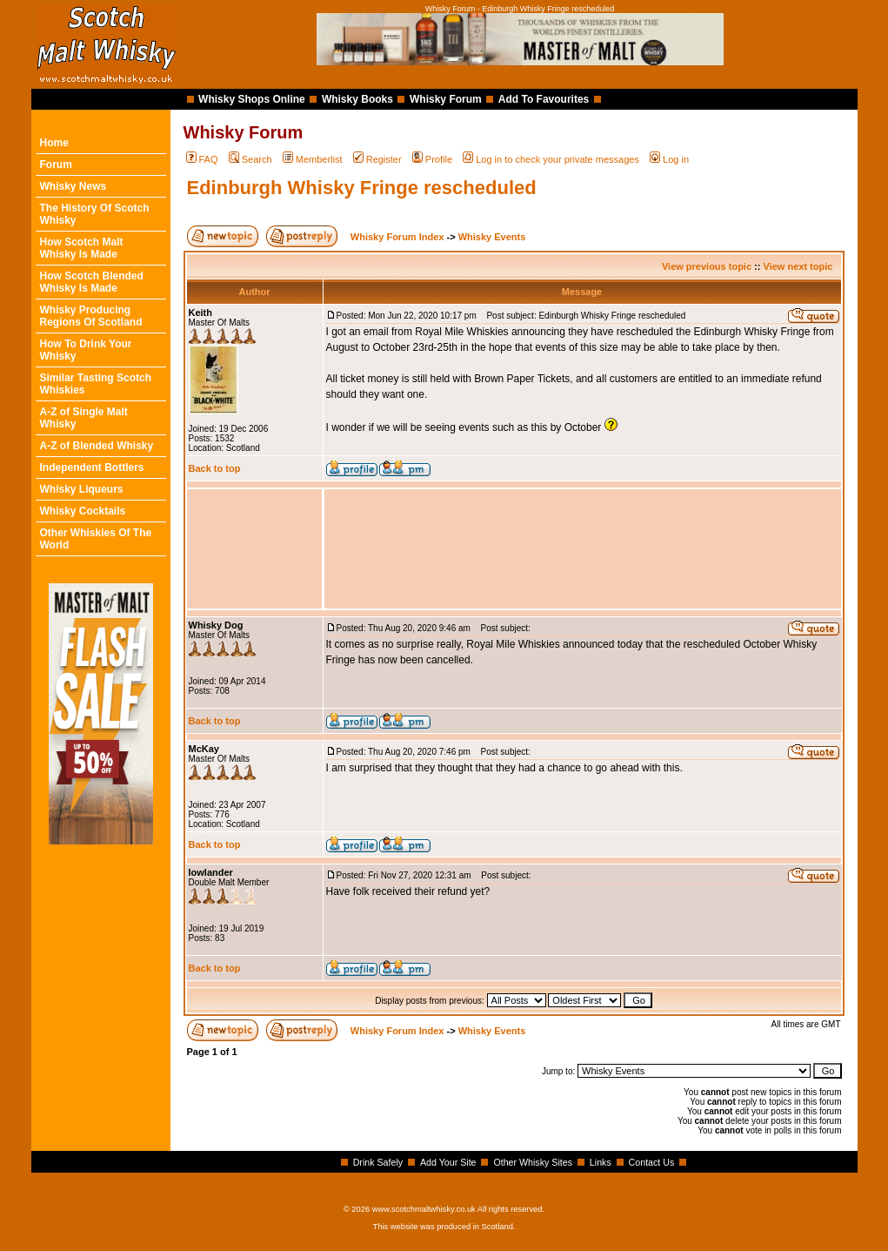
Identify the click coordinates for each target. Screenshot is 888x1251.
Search (250, 159)
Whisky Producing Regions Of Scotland (91, 316)
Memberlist (313, 159)
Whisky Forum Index (397, 237)
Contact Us (652, 1162)
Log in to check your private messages (551, 159)
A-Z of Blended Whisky (97, 446)
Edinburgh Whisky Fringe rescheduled (362, 187)
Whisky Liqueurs (82, 489)
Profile (432, 159)
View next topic (798, 266)
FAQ (202, 159)
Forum (56, 164)
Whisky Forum (446, 99)
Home (54, 143)
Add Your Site (448, 1162)
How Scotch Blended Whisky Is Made (92, 282)
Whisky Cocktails (83, 511)
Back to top (215, 468)
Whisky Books (357, 99)
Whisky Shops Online (251, 99)
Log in (669, 159)
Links (600, 1162)
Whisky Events (492, 237)
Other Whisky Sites (532, 1162)
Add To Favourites (543, 99)
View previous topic (706, 266)
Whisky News (73, 186)
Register (377, 159)
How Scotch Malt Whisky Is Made (82, 248)
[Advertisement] (582, 549)
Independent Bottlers (92, 467)
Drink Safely (378, 1162)
